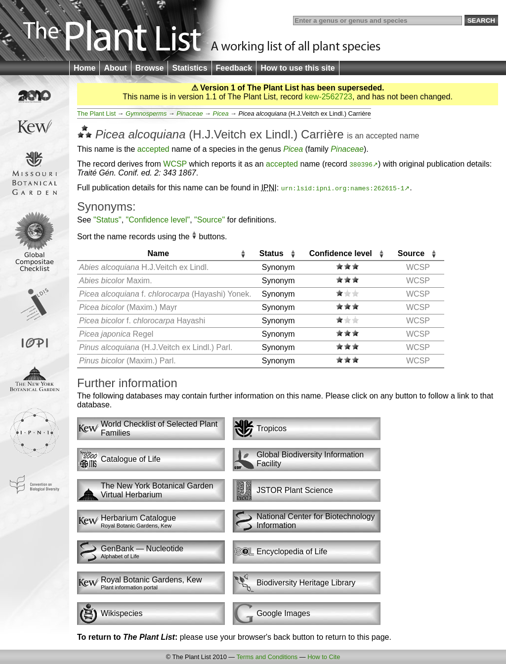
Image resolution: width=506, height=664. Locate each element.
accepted (381, 136)
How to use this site (297, 68)
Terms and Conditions (266, 657)
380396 (361, 164)
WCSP (175, 164)
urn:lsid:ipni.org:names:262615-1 (343, 187)
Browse (149, 68)
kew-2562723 (328, 96)
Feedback (234, 68)
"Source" (209, 220)
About (115, 68)
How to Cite (323, 657)
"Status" (107, 220)
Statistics (189, 68)
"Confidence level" (158, 220)
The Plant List (96, 113)
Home (84, 68)
